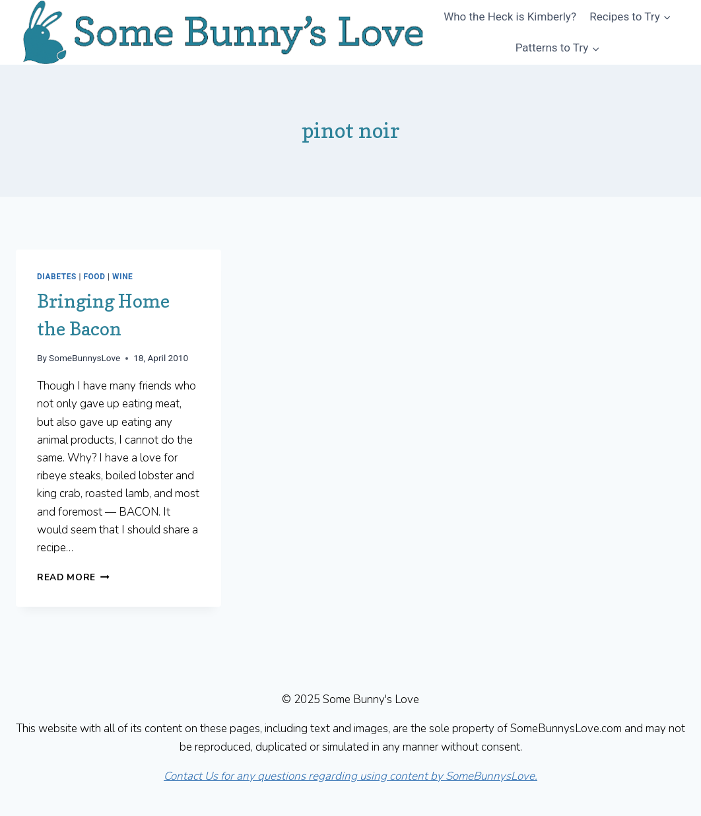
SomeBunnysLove (84, 358)
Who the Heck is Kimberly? (510, 16)
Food (94, 276)
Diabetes (57, 276)
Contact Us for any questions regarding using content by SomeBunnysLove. (350, 776)
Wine (122, 276)
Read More (73, 577)
